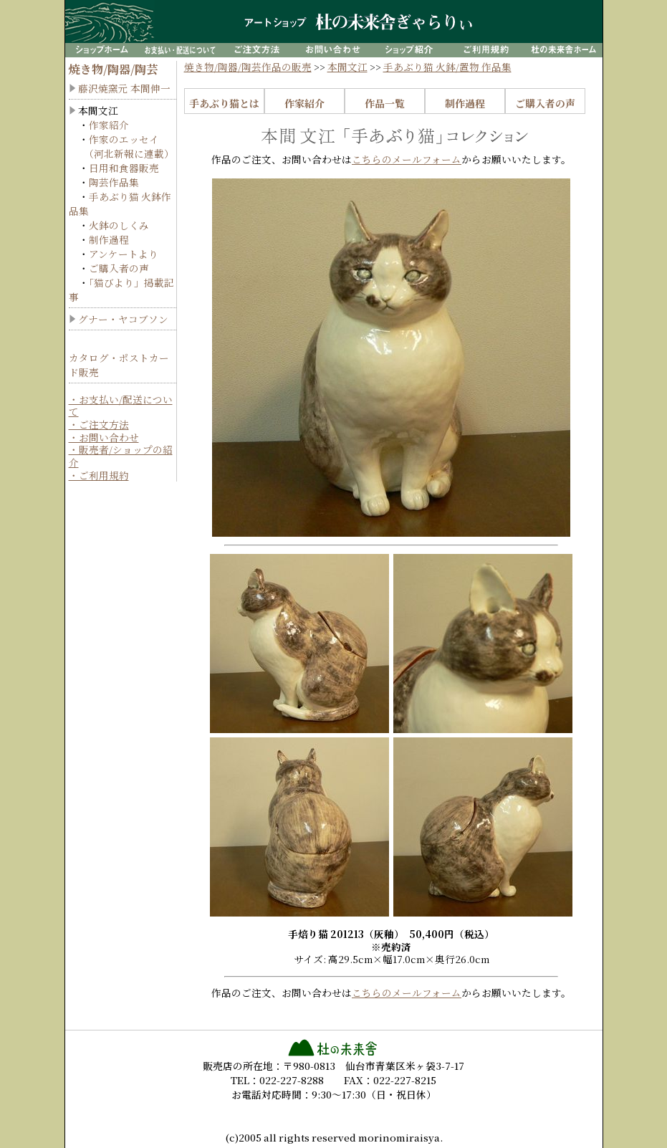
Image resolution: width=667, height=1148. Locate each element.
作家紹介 (109, 125)
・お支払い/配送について (121, 405)
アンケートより (123, 254)
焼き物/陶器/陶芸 (113, 69)
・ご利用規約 (99, 475)
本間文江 (347, 66)
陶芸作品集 (114, 182)
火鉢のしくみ (119, 225)
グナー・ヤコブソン (123, 319)
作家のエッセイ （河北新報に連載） (121, 146)
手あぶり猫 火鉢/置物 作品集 (447, 66)
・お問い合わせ (104, 437)
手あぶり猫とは (224, 103)
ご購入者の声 (119, 268)
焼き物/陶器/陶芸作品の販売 (248, 66)
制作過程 (109, 239)
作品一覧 (385, 103)
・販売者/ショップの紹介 (121, 455)
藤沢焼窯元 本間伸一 (124, 88)
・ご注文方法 (99, 424)
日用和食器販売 (124, 168)
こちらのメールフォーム (406, 159)
